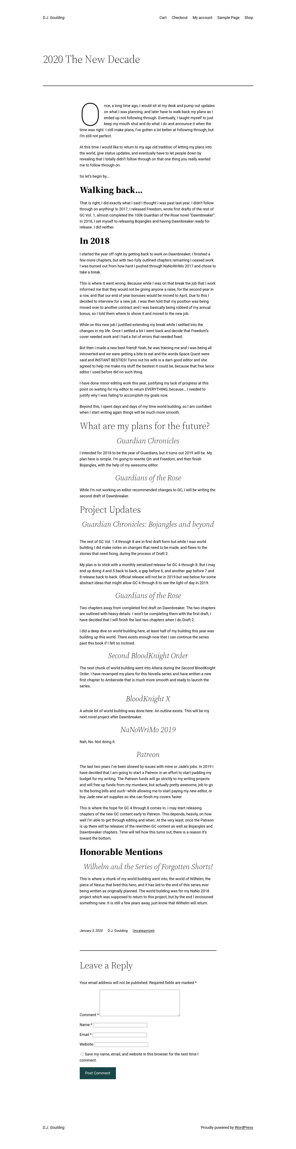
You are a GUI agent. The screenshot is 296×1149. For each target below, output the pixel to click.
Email (86, 1039)
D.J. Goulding (54, 17)
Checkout (180, 17)
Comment (89, 1020)
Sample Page (228, 17)
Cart (163, 17)
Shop (249, 17)
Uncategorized (143, 931)
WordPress (244, 1132)
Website (86, 1049)
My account (202, 17)
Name (86, 1029)
